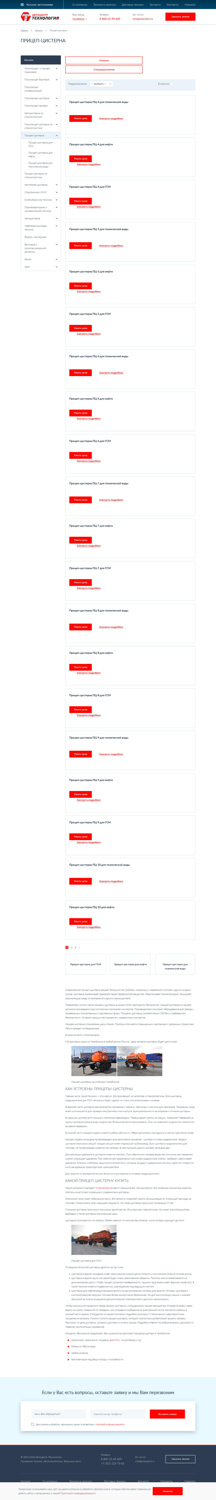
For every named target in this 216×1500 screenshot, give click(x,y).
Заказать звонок (180, 16)
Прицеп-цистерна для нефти (40, 154)
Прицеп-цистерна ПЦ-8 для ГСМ (90, 685)
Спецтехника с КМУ (41, 192)
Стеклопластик (104, 1177)
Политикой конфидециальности (78, 1493)
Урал (41, 266)
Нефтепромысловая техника (41, 227)
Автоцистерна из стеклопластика (41, 115)
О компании (79, 4)
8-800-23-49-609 (109, 18)
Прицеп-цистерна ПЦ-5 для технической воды (98, 219)
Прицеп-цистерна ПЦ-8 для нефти (91, 642)
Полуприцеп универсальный (33, 89)
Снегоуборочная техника (41, 199)
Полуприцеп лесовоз (41, 105)
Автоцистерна (41, 218)
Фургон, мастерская (35, 236)
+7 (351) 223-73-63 (112, 1453)
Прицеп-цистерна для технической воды (40, 164)
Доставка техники (133, 4)
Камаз (41, 259)
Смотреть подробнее (111, 108)
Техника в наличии (104, 4)
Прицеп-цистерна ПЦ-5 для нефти (91, 261)
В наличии (165, 73)
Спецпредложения (109, 59)
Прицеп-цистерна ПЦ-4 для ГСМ (90, 176)
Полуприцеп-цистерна (41, 98)
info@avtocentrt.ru (143, 18)
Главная (24, 30)
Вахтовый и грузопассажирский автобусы (41, 248)
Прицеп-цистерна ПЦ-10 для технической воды (99, 854)
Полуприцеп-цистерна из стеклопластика (41, 126)
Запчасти (155, 4)
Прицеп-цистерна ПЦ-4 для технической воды (98, 91)
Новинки (190, 4)
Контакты (173, 4)
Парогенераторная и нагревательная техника (41, 209)
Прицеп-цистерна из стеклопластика (36, 175)
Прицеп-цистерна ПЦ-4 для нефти (91, 134)
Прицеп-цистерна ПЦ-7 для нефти (91, 515)
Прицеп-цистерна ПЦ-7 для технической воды (98, 473)
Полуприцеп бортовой (41, 79)
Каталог (39, 30)
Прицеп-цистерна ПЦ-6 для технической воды (98, 346)
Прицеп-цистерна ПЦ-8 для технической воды (98, 600)
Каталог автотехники (40, 4)
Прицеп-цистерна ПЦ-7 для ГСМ (90, 558)
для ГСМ (115, 1329)
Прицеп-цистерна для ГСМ (40, 144)
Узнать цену (80, 108)
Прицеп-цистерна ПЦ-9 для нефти (91, 769)
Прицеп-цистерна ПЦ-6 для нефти (91, 388)
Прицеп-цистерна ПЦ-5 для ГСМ (90, 303)
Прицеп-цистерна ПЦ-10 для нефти (91, 897)
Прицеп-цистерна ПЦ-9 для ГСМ (90, 812)
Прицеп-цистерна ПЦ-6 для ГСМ (90, 430)
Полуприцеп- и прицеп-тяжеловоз (41, 70)
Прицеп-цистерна (41, 135)
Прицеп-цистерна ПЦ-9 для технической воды (98, 727)
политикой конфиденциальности (110, 1414)
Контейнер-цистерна (41, 184)
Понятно (167, 1491)
